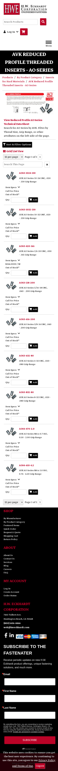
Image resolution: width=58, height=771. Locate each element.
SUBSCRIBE (30, 740)
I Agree (40, 766)
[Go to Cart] (24, 31)
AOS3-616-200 (27, 319)
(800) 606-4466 (12, 623)
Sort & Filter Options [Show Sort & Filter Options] (17, 145)
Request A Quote (12, 532)
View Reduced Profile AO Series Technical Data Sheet (23, 122)
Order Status (10, 595)
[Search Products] (43, 21)
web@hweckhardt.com (16, 627)
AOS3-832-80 (26, 392)
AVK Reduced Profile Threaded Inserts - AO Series (27, 83)
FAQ (6, 572)
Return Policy (10, 539)
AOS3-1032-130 (27, 209)
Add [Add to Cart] (33, 200)
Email (7, 674)
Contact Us (9, 558)
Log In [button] (11, 32)
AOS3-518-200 (27, 283)
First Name (10, 691)
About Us (8, 555)
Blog (6, 565)
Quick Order (10, 529)
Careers (8, 569)
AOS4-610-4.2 (26, 465)
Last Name (10, 708)
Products (8, 77)
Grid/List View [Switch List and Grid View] (13, 151)
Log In (7, 588)
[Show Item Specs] (13, 187)
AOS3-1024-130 (27, 173)
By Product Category (29, 77)
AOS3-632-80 (26, 356)
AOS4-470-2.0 (26, 429)
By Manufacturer (12, 518)
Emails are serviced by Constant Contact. (28, 732)
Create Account (11, 592)
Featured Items (11, 525)
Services (8, 562)
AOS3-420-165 (26, 246)
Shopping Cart (11, 536)
